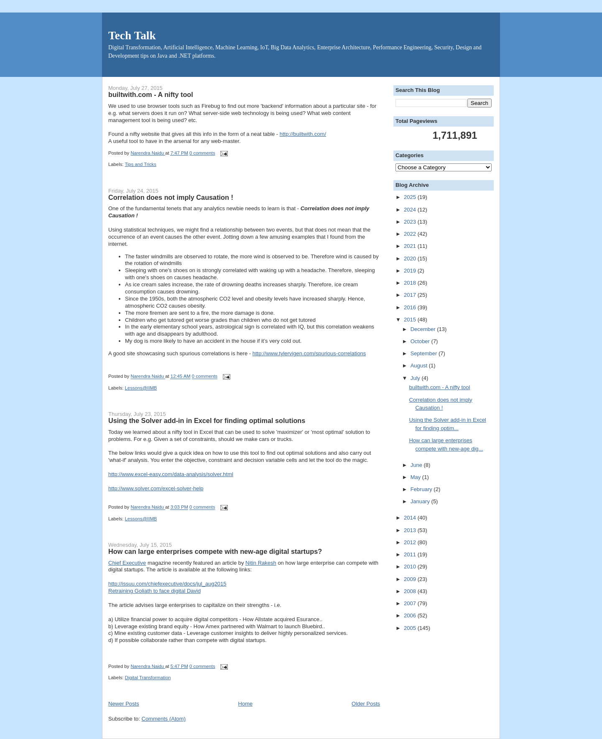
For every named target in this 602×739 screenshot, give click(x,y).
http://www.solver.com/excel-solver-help (156, 488)
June (417, 465)
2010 (411, 566)
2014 (411, 518)
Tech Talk (132, 35)
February (422, 489)
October (421, 341)
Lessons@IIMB (141, 387)
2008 (411, 591)
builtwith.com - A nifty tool (150, 94)
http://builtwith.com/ (303, 134)
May (416, 477)
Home (245, 704)
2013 (411, 530)
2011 (411, 554)
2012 (411, 542)
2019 (411, 271)
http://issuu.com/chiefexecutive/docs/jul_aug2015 (167, 584)
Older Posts (366, 704)
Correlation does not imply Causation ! (170, 197)
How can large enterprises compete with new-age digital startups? (215, 551)
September (425, 353)
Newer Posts (123, 704)
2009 (411, 579)
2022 (411, 234)
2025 (411, 197)
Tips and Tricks (140, 164)
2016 (411, 307)
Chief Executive (127, 563)
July (416, 378)
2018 (411, 283)
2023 (411, 222)
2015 (411, 319)
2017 (411, 295)
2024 (411, 209)
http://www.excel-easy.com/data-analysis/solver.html (170, 474)
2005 (411, 628)
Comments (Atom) (164, 719)
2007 (411, 603)
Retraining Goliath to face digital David (154, 591)
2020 (411, 258)
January (421, 501)
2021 (411, 246)
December (424, 329)
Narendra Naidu (147, 152)
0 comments (202, 152)
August (420, 365)
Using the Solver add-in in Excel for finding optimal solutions (206, 420)
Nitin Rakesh (260, 563)
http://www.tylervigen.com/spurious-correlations (309, 353)
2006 (411, 615)
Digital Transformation (148, 677)
